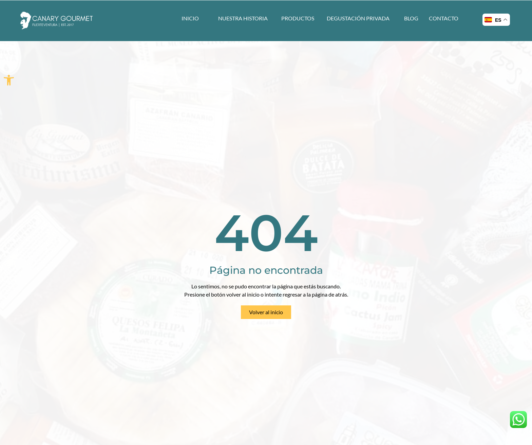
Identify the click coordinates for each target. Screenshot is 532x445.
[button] (9, 80)
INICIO (190, 18)
